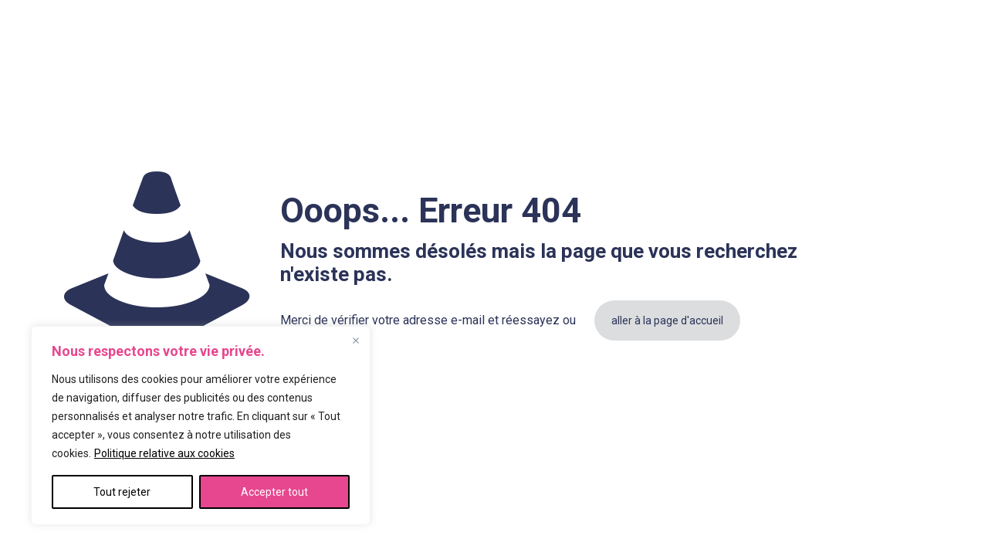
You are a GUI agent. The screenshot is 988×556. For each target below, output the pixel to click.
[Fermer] (356, 340)
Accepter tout (274, 492)
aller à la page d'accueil (667, 320)
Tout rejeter (122, 492)
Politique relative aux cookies (164, 453)
